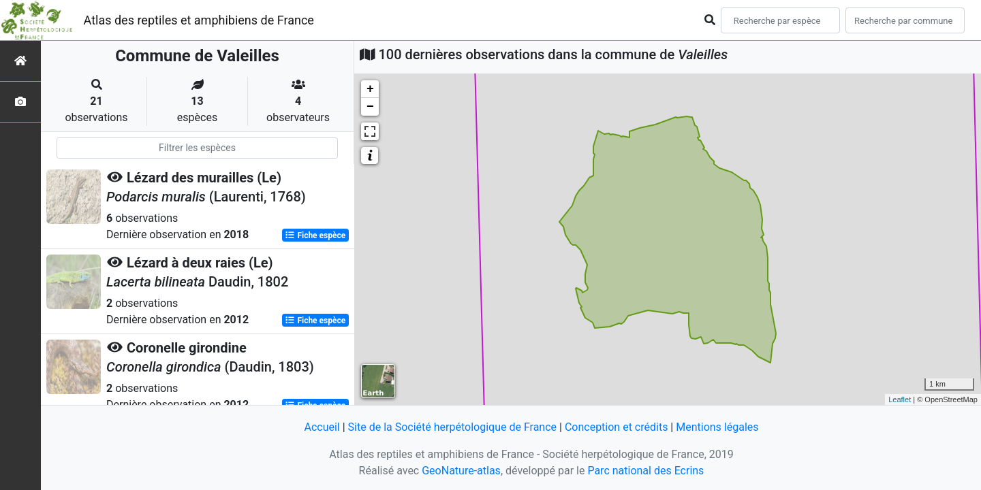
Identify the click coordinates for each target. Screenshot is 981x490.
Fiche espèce (315, 235)
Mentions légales (717, 427)
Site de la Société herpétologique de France (452, 427)
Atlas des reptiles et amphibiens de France (199, 20)
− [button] (370, 107)
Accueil (321, 427)
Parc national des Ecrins (645, 470)
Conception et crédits (616, 427)
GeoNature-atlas (461, 470)
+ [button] (370, 89)
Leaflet (899, 399)
